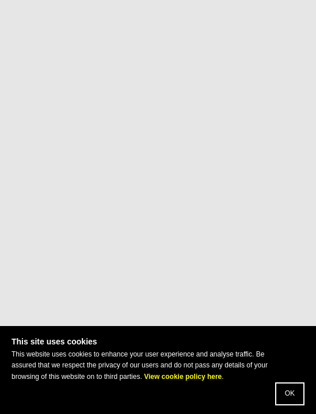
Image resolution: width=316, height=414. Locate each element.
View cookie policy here (183, 377)
